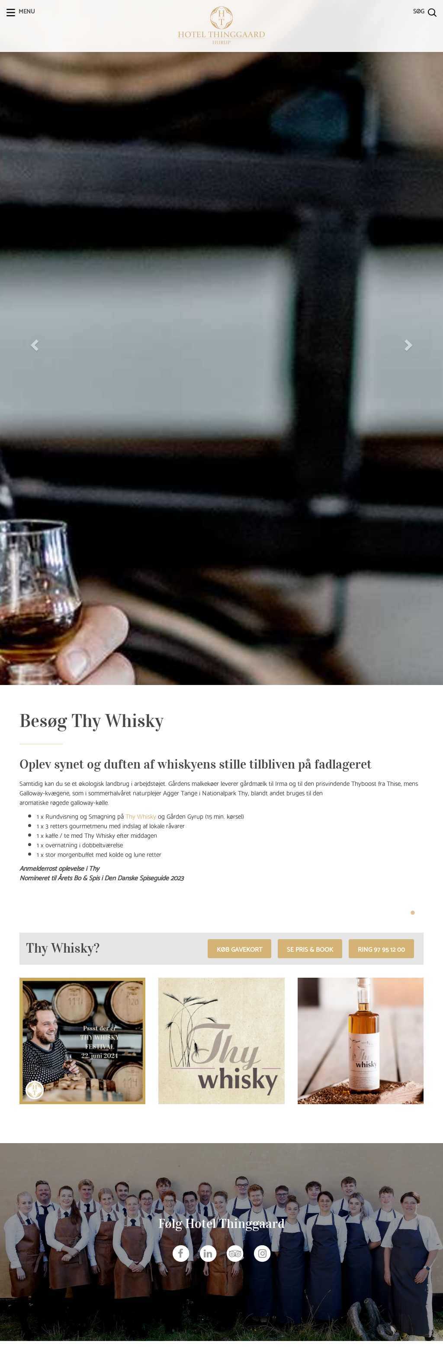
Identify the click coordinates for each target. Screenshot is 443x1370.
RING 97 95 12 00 (381, 948)
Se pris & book (310, 948)
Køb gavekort (239, 948)
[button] (33, 342)
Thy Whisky (140, 815)
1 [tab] (412, 913)
